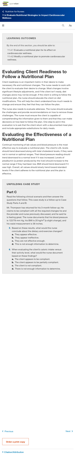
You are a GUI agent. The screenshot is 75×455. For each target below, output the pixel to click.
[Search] (63, 25)
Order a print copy (15, 441)
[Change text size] (70, 25)
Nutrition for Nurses (13, 11)
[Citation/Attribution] (37, 452)
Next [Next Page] (70, 431)
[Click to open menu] (3, 25)
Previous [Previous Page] (7, 431)
